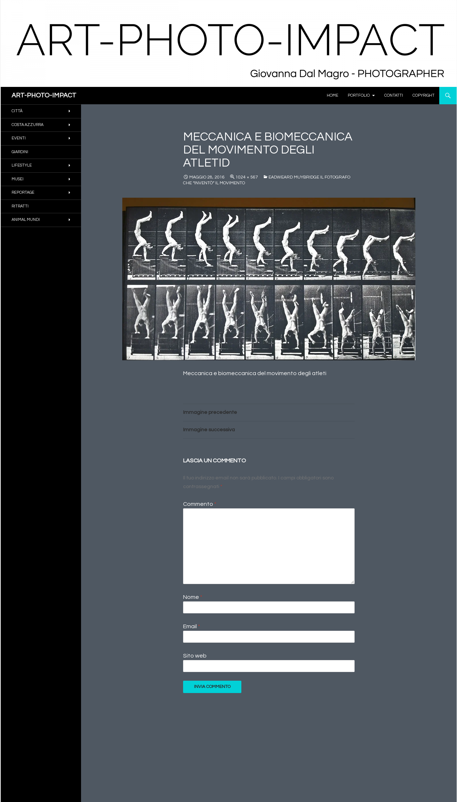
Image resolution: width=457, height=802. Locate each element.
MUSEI (18, 179)
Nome (192, 597)
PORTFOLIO (359, 95)
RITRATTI (20, 206)
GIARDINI (20, 152)
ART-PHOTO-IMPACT (44, 95)
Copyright (423, 95)
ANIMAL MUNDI (26, 220)
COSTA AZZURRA (27, 125)
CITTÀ (17, 111)
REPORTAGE (23, 192)
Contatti (393, 95)
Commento (199, 504)
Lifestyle (22, 165)
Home (332, 95)
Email (191, 626)
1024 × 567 (247, 177)
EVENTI (19, 138)
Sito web (195, 656)
